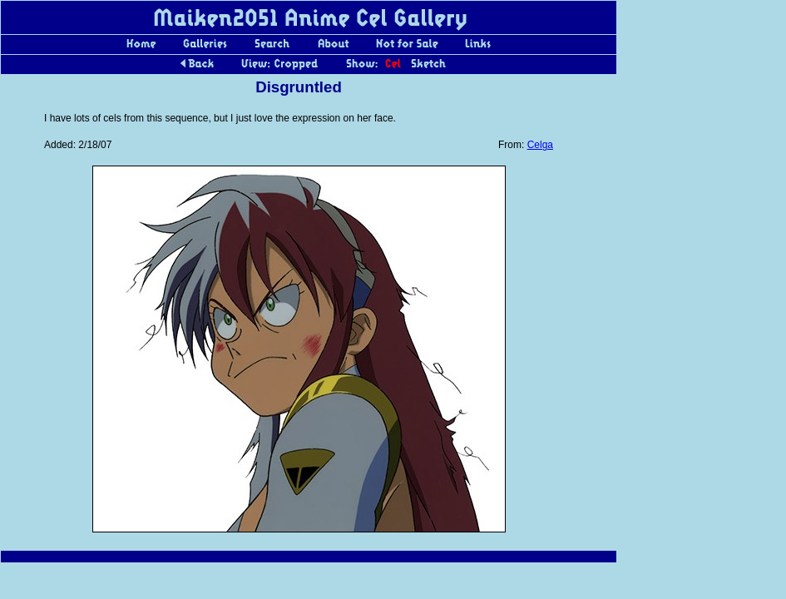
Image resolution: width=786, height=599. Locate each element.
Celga (540, 145)
